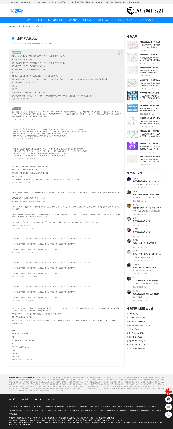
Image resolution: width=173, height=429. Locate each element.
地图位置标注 (72, 20)
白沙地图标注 (121, 410)
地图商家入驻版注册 (41, 26)
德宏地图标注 (156, 410)
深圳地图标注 (117, 406)
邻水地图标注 (144, 410)
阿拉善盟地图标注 (15, 410)
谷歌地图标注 (45, 420)
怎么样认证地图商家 (146, 20)
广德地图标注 (51, 410)
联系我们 (105, 420)
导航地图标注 (66, 420)
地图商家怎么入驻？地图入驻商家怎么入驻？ (150, 55)
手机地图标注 (24, 420)
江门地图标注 (98, 410)
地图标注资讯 (103, 20)
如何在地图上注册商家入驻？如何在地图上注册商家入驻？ (150, 106)
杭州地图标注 (59, 406)
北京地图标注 (14, 406)
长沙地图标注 (94, 406)
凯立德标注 (97, 420)
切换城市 (17, 2)
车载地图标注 (14, 420)
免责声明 (113, 420)
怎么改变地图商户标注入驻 (136, 341)
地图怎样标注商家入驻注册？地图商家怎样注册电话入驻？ (151, 157)
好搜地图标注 (77, 420)
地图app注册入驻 (133, 314)
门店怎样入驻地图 (133, 329)
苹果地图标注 (35, 420)
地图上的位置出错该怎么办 (136, 321)
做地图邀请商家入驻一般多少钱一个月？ (147, 208)
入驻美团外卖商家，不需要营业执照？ (146, 281)
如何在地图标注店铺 (55, 20)
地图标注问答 (87, 20)
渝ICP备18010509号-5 (23, 424)
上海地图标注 (36, 406)
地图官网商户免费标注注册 (136, 344)
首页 (28, 20)
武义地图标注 (40, 410)
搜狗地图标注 (56, 420)
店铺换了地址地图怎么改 (135, 333)
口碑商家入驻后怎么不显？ (142, 221)
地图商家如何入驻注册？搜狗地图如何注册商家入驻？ (150, 119)
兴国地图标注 (63, 410)
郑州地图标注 (71, 406)
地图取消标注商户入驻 (134, 337)
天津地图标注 (25, 406)
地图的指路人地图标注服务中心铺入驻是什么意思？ (147, 182)
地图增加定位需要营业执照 (136, 318)
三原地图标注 (14, 414)
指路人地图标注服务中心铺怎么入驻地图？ (146, 195)
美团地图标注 (87, 420)
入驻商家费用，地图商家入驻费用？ (150, 81)
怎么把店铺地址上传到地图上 (123, 20)
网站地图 (120, 420)
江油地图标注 (133, 410)
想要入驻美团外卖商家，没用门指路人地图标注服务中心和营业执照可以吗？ (147, 294)
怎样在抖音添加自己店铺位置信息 (138, 325)
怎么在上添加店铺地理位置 (136, 348)
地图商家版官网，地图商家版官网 (150, 68)
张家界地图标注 (86, 410)
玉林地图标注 (110, 410)
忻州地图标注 (151, 406)
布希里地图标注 (14, 26)
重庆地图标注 (128, 406)
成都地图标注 (140, 406)
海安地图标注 (28, 410)
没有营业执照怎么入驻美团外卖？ (144, 267)
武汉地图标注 (82, 406)
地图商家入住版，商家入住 (149, 131)
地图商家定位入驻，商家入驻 (150, 42)
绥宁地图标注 (74, 410)
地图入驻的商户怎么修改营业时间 (144, 243)
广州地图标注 (105, 406)
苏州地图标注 (48, 406)
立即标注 (39, 20)
